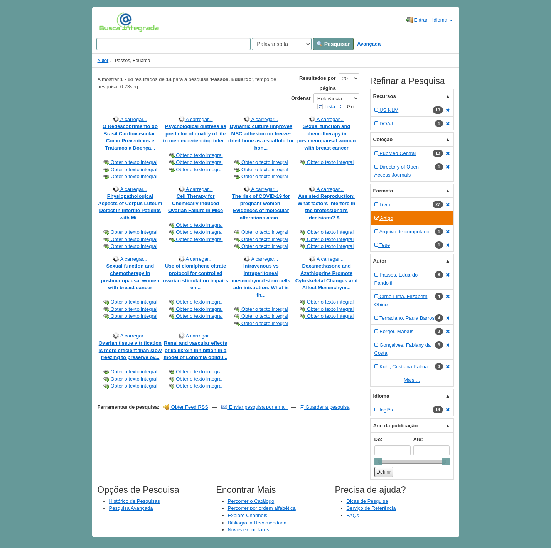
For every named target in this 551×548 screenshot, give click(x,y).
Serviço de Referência (371, 508)
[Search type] (282, 44)
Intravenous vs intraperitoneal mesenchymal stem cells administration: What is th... (261, 280)
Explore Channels (248, 515)
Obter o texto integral (130, 162)
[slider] (378, 461)
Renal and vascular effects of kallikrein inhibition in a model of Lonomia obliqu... (195, 350)
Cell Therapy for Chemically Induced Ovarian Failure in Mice (195, 203)
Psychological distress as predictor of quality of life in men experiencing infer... (195, 133)
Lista (327, 107)
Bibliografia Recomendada (257, 523)
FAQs (353, 515)
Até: (418, 439)
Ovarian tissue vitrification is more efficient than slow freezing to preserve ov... (130, 350)
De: (378, 439)
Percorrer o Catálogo (251, 501)
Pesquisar (333, 44)
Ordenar (301, 98)
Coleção (383, 139)
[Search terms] (173, 44)
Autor (103, 60)
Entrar (417, 20)
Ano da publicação (395, 425)
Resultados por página (317, 83)
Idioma (442, 20)
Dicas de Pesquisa (367, 501)
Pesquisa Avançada (131, 508)
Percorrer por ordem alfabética (262, 508)
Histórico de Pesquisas (134, 501)
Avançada (369, 44)
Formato (383, 191)
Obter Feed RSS (185, 407)
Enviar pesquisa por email (254, 407)
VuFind (111, 22)
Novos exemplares (249, 530)
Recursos (384, 96)
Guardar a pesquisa (325, 407)
